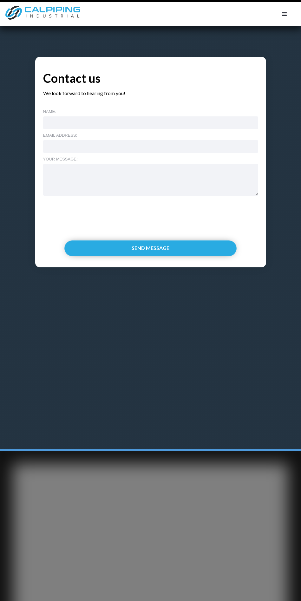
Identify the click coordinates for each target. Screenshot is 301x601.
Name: (49, 111)
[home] (42, 14)
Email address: (60, 135)
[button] (284, 14)
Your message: (60, 159)
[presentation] (91, 211)
